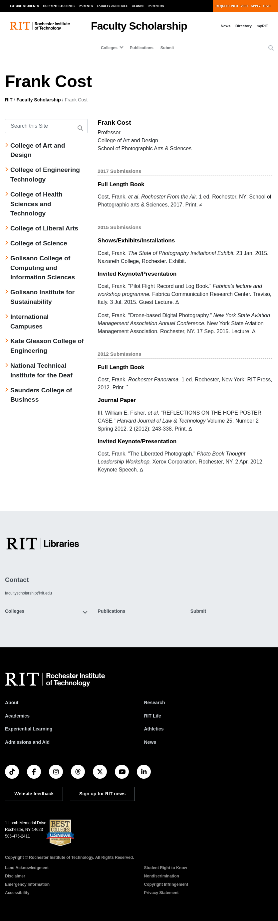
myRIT (262, 26)
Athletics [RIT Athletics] (154, 728)
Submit (167, 48)
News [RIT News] (150, 742)
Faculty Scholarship (139, 26)
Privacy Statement (161, 892)
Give (266, 6)
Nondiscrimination (161, 876)
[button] (271, 48)
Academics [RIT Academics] (17, 716)
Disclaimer (15, 876)
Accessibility (17, 892)
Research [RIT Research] (154, 702)
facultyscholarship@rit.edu (28, 593)
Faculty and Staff (112, 6)
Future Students (24, 6)
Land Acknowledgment (27, 867)
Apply (256, 6)
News (225, 26)
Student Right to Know (165, 867)
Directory (243, 26)
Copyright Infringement (166, 884)
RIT (9, 99)
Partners (156, 6)
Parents (86, 6)
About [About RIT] (11, 702)
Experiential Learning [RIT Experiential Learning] (28, 728)
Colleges (109, 48)
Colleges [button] (14, 611)
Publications (141, 48)
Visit (244, 6)
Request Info (227, 6)
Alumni (137, 6)
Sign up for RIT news (102, 793)
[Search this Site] (46, 126)
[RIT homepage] (40, 26)
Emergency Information (27, 884)
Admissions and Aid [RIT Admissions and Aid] (27, 742)
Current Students (59, 6)
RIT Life (152, 716)
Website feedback (34, 793)
